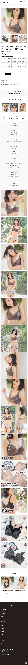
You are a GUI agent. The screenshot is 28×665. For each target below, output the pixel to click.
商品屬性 (19, 91)
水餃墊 (14, 84)
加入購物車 (8, 73)
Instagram (3, 613)
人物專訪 (2, 617)
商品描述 (8, 91)
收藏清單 (2, 640)
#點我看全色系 (14, 148)
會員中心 (2, 637)
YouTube (2, 614)
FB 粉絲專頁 (3, 611)
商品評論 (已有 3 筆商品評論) (14, 93)
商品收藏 (3, 78)
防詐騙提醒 (3, 631)
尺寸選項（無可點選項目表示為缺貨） (7, 56)
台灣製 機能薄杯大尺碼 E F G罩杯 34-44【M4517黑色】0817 (7, 590)
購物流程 (2, 626)
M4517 (17, 84)
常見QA (2, 643)
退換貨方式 (3, 625)
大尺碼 (11, 84)
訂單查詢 (2, 638)
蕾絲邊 (8, 84)
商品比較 (8, 78)
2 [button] (13, 597)
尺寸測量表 (14, 91)
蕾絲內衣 (4, 84)
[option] (5, 39)
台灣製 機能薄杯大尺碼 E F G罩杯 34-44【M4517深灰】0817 (15, 4)
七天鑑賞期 (3, 623)
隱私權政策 (3, 630)
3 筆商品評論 (7, 51)
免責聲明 (2, 628)
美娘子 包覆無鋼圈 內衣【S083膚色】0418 (20, 590)
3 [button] (14, 597)
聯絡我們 (2, 616)
